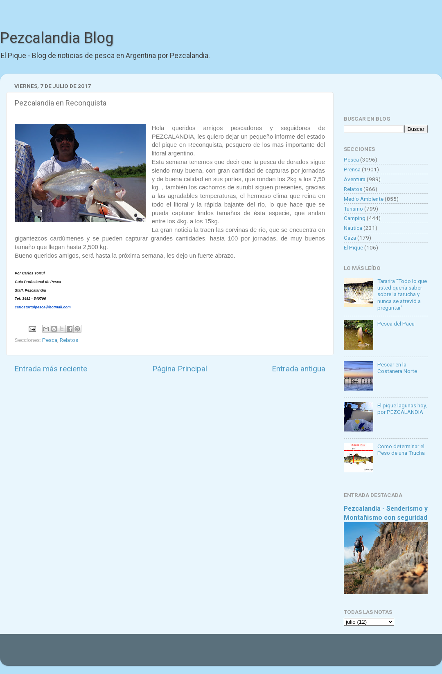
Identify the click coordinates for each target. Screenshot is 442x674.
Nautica (353, 228)
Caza (350, 237)
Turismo (353, 208)
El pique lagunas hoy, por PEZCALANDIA (402, 408)
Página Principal (179, 368)
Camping (354, 218)
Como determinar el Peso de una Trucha (401, 449)
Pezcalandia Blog (56, 38)
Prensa (352, 169)
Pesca (49, 340)
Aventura (354, 179)
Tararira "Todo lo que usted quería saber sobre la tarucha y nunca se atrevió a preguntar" (402, 294)
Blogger (305, 654)
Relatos (69, 340)
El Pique (353, 247)
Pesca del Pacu (396, 323)
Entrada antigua (298, 368)
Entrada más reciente (50, 368)
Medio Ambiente (363, 198)
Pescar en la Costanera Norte (397, 367)
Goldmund (235, 654)
